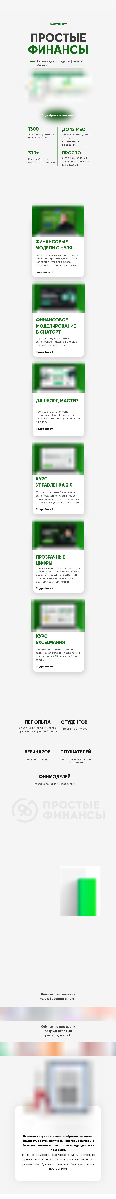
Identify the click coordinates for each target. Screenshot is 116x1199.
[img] (58, 115)
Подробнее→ (44, 272)
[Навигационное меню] (110, 6)
